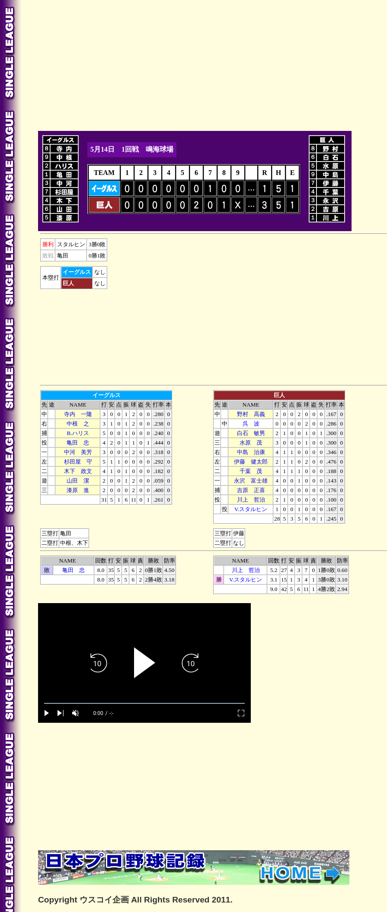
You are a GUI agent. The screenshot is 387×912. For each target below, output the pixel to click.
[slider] (144, 703)
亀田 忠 (78, 442)
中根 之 (78, 423)
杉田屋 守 (78, 461)
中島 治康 (251, 452)
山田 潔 (78, 480)
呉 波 (251, 423)
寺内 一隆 (78, 414)
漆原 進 (78, 490)
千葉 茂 (251, 471)
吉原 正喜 (251, 490)
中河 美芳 (78, 452)
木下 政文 (78, 471)
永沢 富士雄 (251, 480)
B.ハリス (78, 433)
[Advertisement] (144, 63)
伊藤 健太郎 (251, 461)
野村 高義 (251, 414)
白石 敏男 (251, 433)
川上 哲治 (251, 499)
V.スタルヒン (250, 509)
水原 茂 (251, 442)
